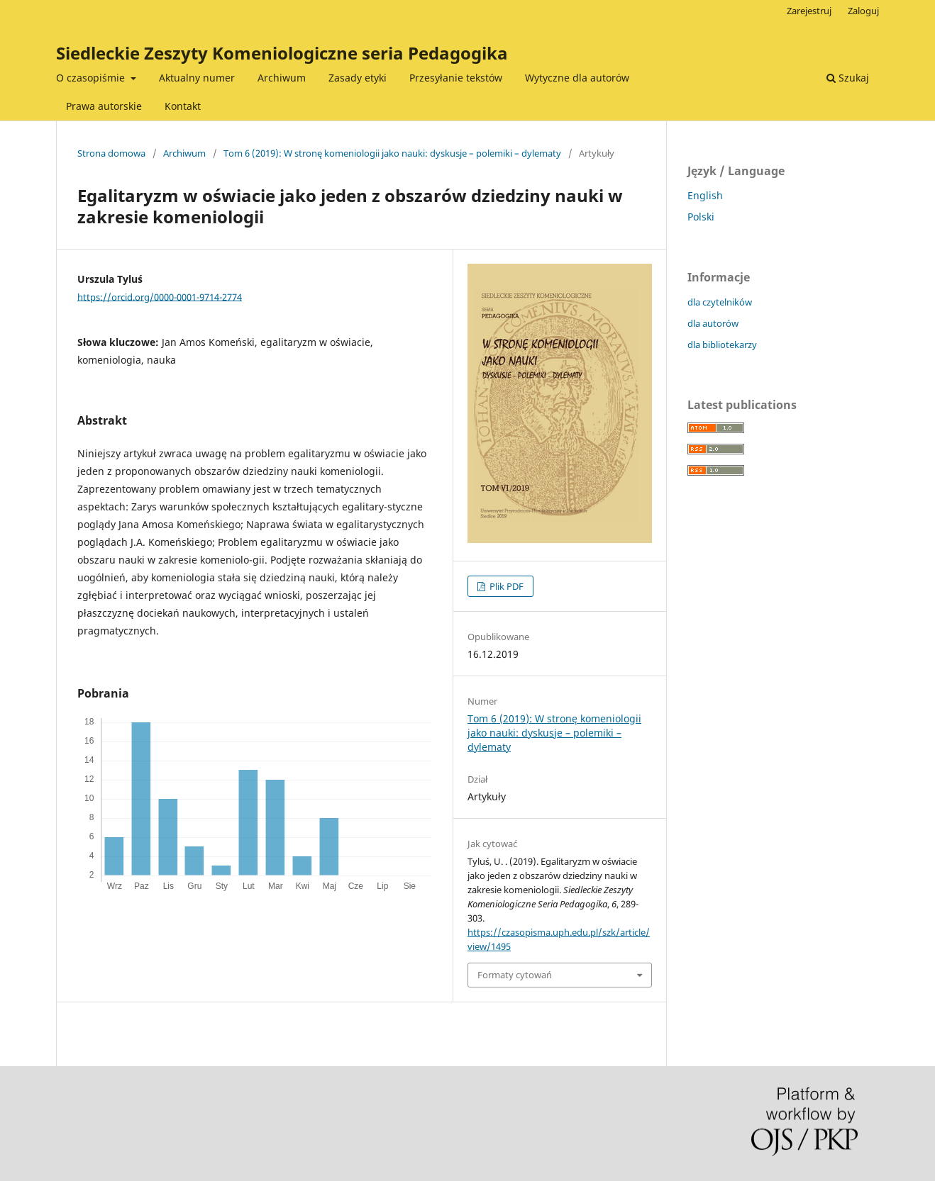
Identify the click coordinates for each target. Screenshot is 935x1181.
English (705, 195)
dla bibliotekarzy (722, 344)
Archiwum (282, 77)
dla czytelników (719, 302)
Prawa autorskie (104, 106)
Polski (700, 216)
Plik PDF (505, 586)
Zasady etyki (357, 77)
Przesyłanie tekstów (455, 77)
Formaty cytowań (514, 974)
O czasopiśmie (92, 77)
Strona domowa (111, 153)
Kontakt (183, 106)
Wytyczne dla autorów (577, 77)
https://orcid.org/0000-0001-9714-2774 (159, 296)
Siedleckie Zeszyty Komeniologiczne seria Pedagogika (282, 53)
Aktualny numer (197, 77)
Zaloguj (863, 10)
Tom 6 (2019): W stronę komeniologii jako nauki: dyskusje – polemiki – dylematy (392, 153)
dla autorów (712, 323)
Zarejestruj (809, 10)
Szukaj (847, 77)
